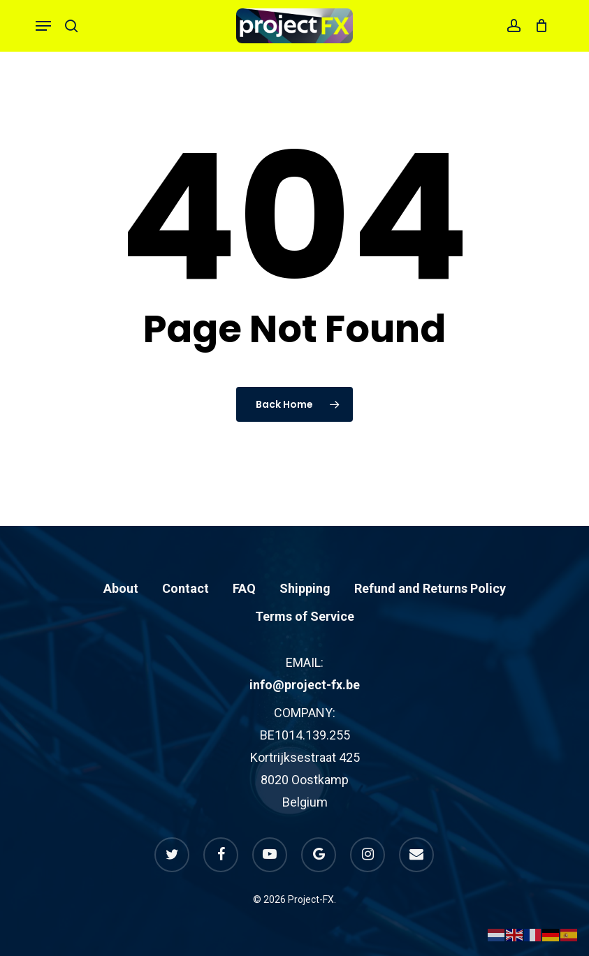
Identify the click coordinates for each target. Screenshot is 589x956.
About (120, 588)
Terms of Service (304, 616)
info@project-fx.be (304, 684)
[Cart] (538, 25)
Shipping (304, 588)
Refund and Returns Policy (430, 588)
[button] (43, 26)
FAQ (244, 588)
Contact (185, 588)
